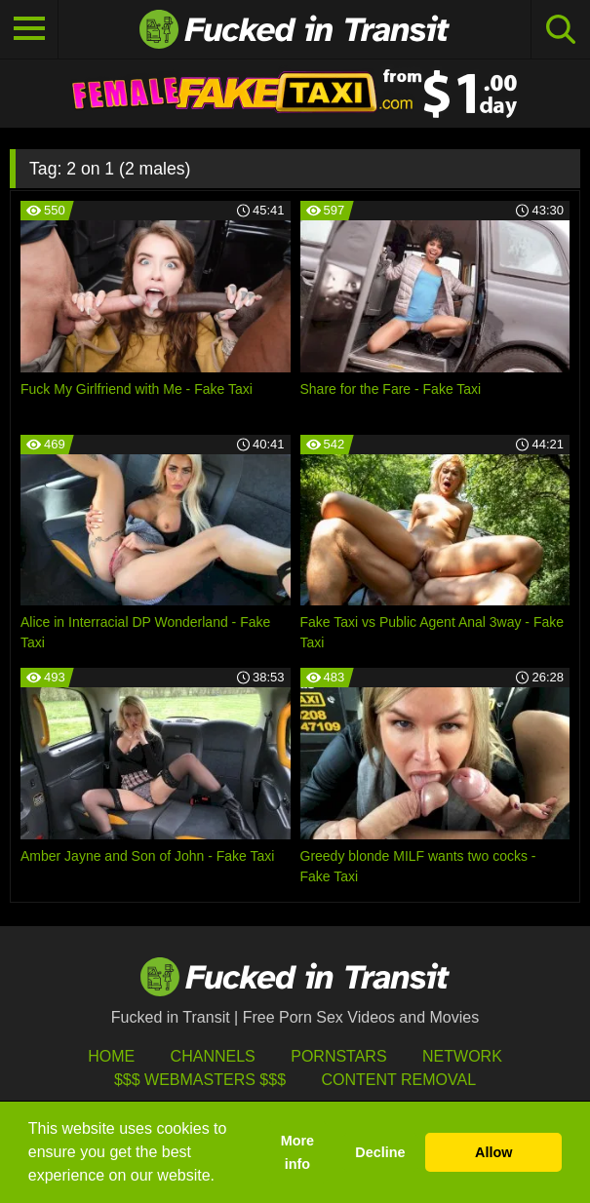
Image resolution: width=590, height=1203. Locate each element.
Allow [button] (493, 1152)
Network (462, 1056)
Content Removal (398, 1079)
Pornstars (338, 1056)
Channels (213, 1056)
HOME (111, 1056)
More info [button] (297, 1152)
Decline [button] (380, 1152)
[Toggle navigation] (29, 29)
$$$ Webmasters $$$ (200, 1079)
